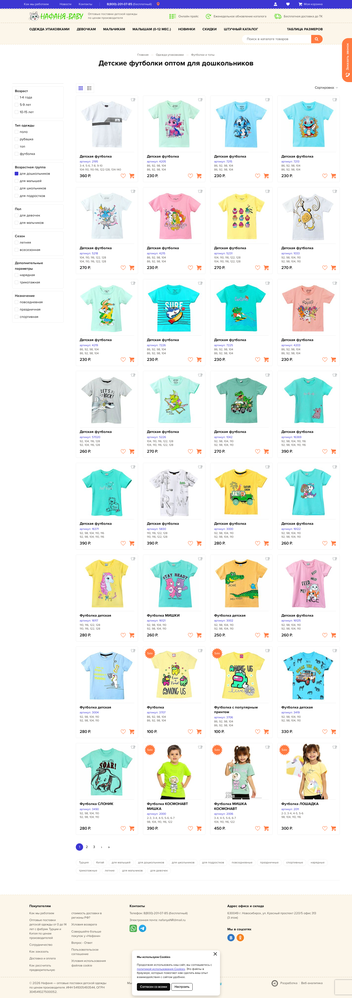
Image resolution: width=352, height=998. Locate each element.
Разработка (288, 983)
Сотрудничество (40, 945)
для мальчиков (32, 223)
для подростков (32, 196)
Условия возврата (84, 924)
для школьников (33, 188)
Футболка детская (95, 615)
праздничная (30, 309)
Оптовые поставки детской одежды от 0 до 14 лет (47, 929)
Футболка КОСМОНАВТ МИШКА (167, 806)
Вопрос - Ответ (81, 943)
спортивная (29, 317)
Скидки (209, 29)
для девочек (30, 215)
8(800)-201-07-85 (125, 4)
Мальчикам (114, 29)
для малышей (31, 181)
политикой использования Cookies (161, 969)
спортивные (294, 862)
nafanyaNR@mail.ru (172, 920)
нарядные (318, 862)
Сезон (20, 236)
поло (24, 132)
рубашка (26, 139)
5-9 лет (25, 105)
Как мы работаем (41, 4)
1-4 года (26, 97)
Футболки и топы (203, 55)
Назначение (25, 296)
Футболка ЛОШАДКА (300, 804)
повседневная (31, 302)
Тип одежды (24, 125)
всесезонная (30, 250)
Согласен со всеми (153, 987)
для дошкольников (35, 174)
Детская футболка (96, 156)
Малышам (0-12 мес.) (151, 29)
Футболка (155, 707)
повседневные (242, 862)
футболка (27, 154)
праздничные (269, 862)
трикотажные (88, 870)
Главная (143, 55)
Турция (84, 862)
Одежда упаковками (49, 29)
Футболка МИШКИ (163, 615)
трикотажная (30, 282)
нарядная (27, 275)
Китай (100, 862)
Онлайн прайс (188, 16)
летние (110, 870)
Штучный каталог (241, 29)
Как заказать (39, 952)
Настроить (182, 987)
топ (22, 146)
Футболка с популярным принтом (236, 710)
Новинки (186, 29)
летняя (25, 242)
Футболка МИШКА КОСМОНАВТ (230, 806)
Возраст (21, 91)
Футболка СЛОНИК (96, 804)
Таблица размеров (305, 29)
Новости (71, 4)
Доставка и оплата (42, 958)
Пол (18, 209)
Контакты (91, 4)
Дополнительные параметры (29, 265)
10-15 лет (27, 112)
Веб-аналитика (312, 983)
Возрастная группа (30, 167)
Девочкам (86, 29)
